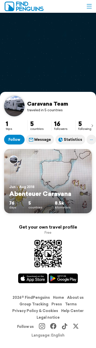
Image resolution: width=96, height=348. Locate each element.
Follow (14, 139)
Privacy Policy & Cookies (35, 310)
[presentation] (92, 125)
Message (40, 139)
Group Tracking (33, 304)
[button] (89, 6)
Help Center (72, 310)
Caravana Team (47, 103)
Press (56, 304)
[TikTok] (64, 326)
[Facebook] (53, 326)
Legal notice (48, 317)
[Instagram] (42, 326)
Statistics (70, 139)
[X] (76, 326)
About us (75, 297)
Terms (71, 304)
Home (58, 297)
